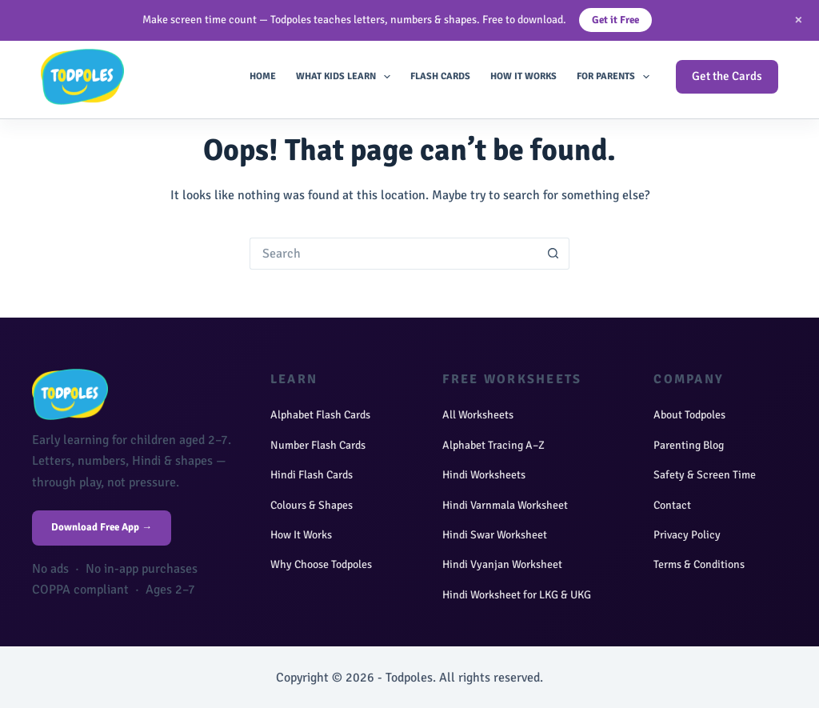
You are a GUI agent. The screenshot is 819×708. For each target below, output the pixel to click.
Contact (672, 505)
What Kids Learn (346, 76)
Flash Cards (440, 76)
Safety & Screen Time (704, 475)
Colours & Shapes (311, 505)
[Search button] (553, 254)
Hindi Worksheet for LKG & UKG (516, 595)
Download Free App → (101, 527)
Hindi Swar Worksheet (494, 535)
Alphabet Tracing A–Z (493, 445)
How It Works (523, 76)
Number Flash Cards (318, 445)
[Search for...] (393, 254)
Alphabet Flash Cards (320, 415)
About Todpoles (689, 415)
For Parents (616, 76)
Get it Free (615, 20)
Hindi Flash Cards (311, 475)
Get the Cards (727, 76)
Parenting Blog (688, 445)
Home (263, 76)
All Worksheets (477, 415)
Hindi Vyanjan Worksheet (502, 564)
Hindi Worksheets (483, 475)
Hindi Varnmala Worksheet (505, 505)
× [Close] (798, 20)
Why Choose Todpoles (321, 564)
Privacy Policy (687, 535)
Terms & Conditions (699, 564)
